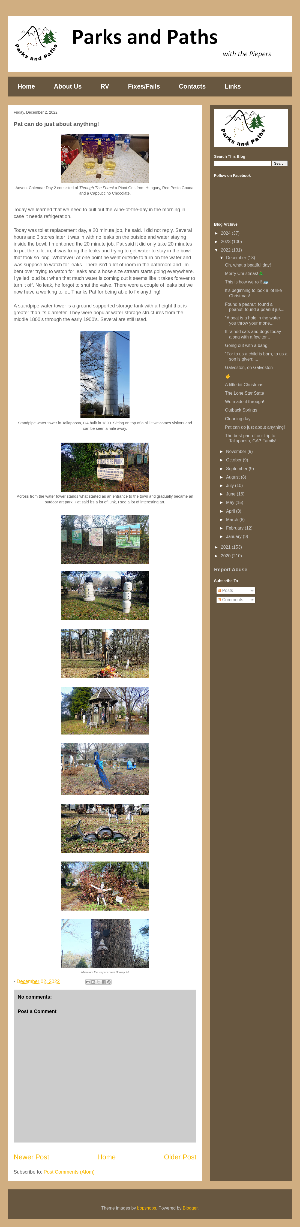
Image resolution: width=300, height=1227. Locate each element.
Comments (230, 599)
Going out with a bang (246, 345)
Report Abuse (230, 569)
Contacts (192, 86)
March (232, 519)
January (234, 536)
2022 (226, 250)
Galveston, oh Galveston (249, 367)
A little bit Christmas (244, 384)
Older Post (180, 1157)
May (231, 502)
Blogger (190, 1208)
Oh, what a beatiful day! (248, 265)
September (237, 468)
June (231, 494)
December (236, 257)
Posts (225, 590)
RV (105, 86)
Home (26, 86)
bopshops (146, 1208)
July (230, 485)
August (233, 477)
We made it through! (244, 401)
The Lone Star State (244, 393)
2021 (226, 547)
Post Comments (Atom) (69, 1172)
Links (232, 86)
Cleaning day (237, 418)
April (231, 511)
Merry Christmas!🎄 (244, 273)
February (235, 528)
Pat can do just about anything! (255, 427)
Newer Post (31, 1157)
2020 (226, 556)
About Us (68, 86)
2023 (226, 241)
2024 (226, 233)
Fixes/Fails (144, 86)
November (236, 451)
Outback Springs (241, 410)
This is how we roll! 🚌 (247, 282)
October (234, 460)
